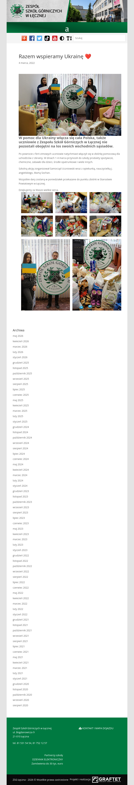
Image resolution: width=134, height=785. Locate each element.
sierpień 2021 (20, 641)
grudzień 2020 (21, 684)
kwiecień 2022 (21, 598)
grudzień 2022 (21, 555)
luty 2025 (18, 416)
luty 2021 (18, 673)
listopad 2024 (20, 432)
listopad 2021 (20, 625)
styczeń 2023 (20, 550)
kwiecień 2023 (21, 534)
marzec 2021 (20, 668)
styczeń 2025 (20, 421)
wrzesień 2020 (21, 700)
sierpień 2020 (20, 705)
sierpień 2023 (20, 512)
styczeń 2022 (20, 614)
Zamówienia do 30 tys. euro (47, 763)
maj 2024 (18, 464)
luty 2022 (18, 609)
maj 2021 (18, 657)
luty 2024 (18, 480)
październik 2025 (22, 373)
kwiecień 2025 (21, 405)
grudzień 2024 (21, 427)
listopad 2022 (20, 560)
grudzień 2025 (21, 362)
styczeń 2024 (20, 485)
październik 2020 (22, 694)
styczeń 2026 (20, 357)
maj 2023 (18, 528)
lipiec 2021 (19, 646)
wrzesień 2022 (21, 571)
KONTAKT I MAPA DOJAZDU (97, 728)
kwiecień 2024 (21, 469)
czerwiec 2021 (21, 651)
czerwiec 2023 (21, 523)
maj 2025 (18, 400)
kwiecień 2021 (21, 662)
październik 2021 (22, 630)
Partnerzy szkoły (53, 755)
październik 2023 (22, 502)
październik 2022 (22, 566)
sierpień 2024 (20, 448)
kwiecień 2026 (21, 341)
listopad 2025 (20, 368)
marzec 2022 (20, 603)
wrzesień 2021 (21, 635)
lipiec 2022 (19, 582)
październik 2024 (22, 437)
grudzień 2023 (21, 491)
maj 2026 (18, 335)
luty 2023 (18, 544)
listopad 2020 (20, 689)
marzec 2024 (20, 475)
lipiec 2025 (19, 389)
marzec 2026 (20, 346)
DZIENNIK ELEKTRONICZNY (47, 759)
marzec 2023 (20, 539)
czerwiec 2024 (21, 459)
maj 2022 (18, 592)
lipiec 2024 (19, 453)
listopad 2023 (20, 496)
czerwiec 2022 (21, 587)
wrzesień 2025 (21, 378)
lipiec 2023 (19, 518)
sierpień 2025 (20, 384)
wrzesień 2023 (21, 507)
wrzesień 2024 (21, 443)
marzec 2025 (20, 410)
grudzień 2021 (21, 619)
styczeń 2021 (20, 678)
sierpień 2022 (20, 576)
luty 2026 (18, 352)
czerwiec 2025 (21, 394)
